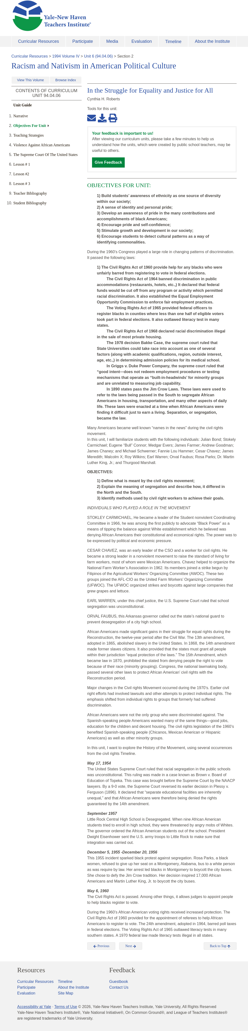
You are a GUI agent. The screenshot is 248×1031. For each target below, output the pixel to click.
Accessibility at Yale (34, 1007)
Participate (82, 41)
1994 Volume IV (66, 56)
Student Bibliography (29, 203)
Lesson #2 (21, 174)
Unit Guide (22, 105)
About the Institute (212, 41)
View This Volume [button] (30, 80)
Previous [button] (101, 946)
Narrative (20, 116)
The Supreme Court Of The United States (45, 155)
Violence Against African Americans (41, 145)
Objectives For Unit (29, 126)
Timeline (173, 41)
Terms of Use (65, 1007)
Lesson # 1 (21, 164)
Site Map (65, 993)
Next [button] (130, 946)
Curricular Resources (38, 41)
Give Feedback (108, 162)
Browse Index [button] (65, 80)
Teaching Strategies (28, 135)
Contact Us (118, 987)
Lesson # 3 (21, 184)
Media (112, 41)
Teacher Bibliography (30, 193)
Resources (31, 970)
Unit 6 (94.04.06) (98, 56)
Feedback (122, 970)
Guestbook (118, 981)
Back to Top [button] (220, 946)
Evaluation (142, 41)
